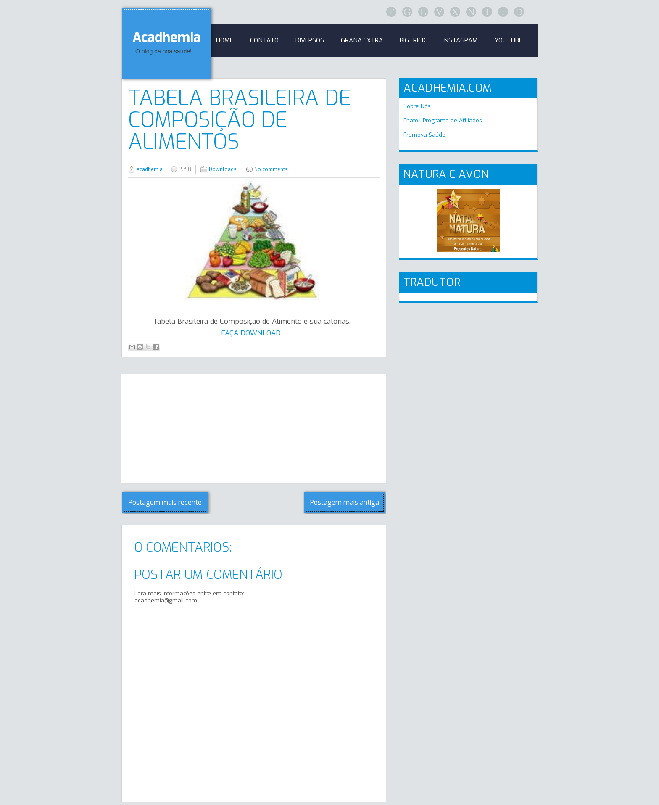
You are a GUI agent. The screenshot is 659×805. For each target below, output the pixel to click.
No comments (271, 169)
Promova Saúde (424, 134)
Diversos (309, 40)
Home (224, 40)
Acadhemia (166, 37)
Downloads (223, 169)
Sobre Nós (417, 106)
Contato (264, 40)
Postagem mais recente (165, 502)
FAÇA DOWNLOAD (251, 333)
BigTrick (413, 40)
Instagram (460, 40)
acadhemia (150, 169)
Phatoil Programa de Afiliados (442, 120)
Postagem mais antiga (344, 502)
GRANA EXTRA (362, 40)
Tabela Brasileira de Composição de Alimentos (239, 120)
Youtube (508, 40)
